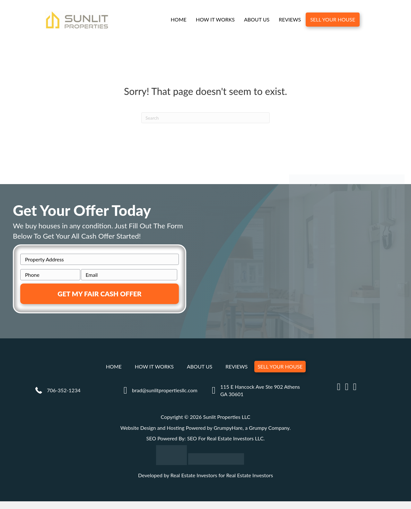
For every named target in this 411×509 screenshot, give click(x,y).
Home (178, 20)
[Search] (205, 118)
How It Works (215, 20)
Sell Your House (332, 20)
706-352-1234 (64, 390)
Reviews (290, 20)
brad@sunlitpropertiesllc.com (164, 390)
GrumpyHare (228, 428)
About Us (256, 20)
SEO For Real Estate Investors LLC (225, 439)
